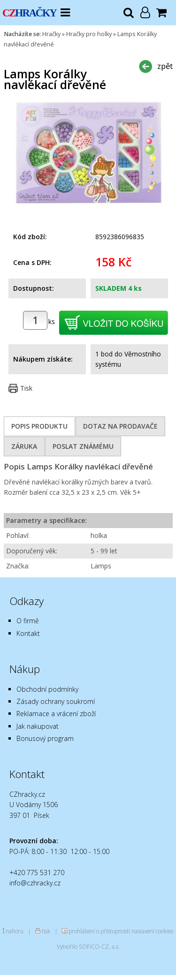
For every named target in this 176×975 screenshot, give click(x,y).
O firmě (27, 620)
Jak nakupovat (37, 726)
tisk (46, 931)
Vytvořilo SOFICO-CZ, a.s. (88, 946)
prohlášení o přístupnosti (99, 931)
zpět (165, 65)
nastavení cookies (152, 931)
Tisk (26, 388)
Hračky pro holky (89, 34)
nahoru (14, 931)
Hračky (51, 34)
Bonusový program (45, 738)
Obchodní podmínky (47, 689)
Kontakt (28, 633)
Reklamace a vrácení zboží (56, 713)
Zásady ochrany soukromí (55, 701)
